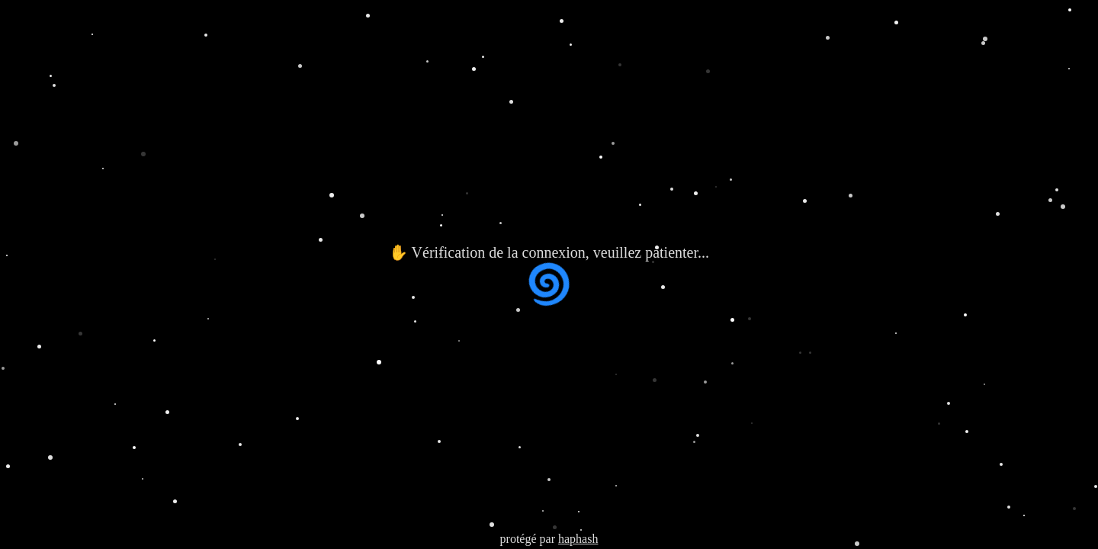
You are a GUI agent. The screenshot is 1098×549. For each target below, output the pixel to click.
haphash (578, 538)
